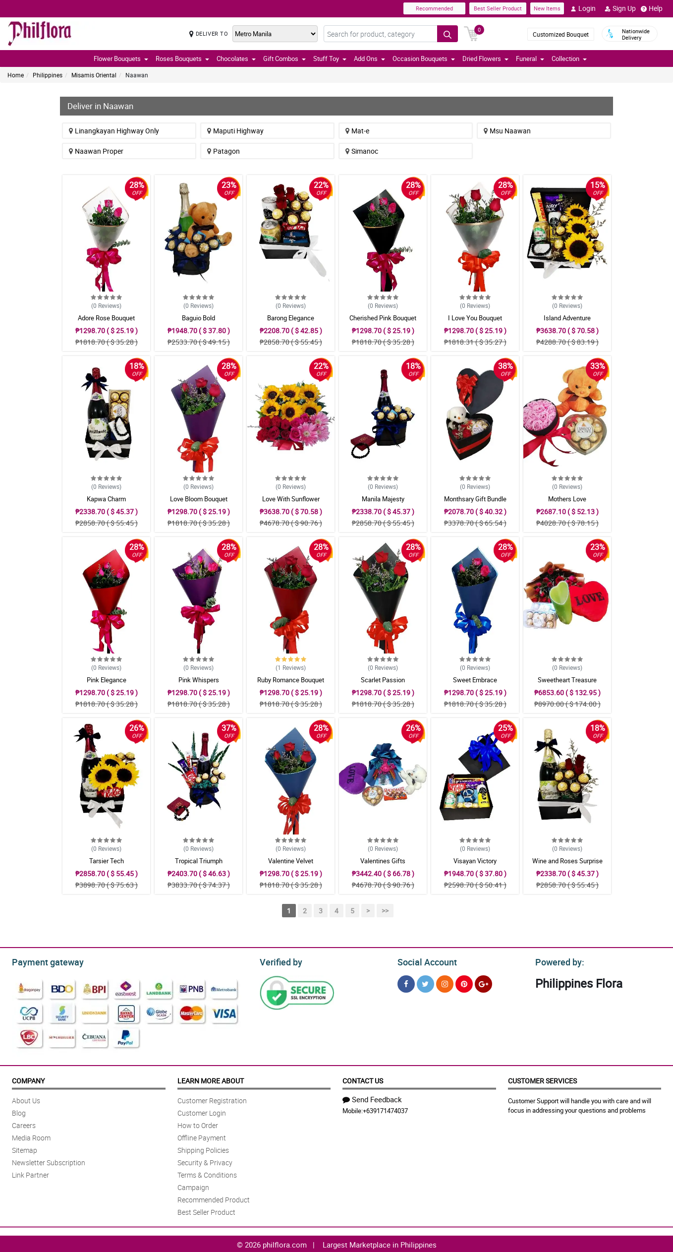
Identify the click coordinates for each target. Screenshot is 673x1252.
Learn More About (210, 1079)
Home (15, 75)
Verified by (279, 961)
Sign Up (620, 8)
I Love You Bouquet (475, 317)
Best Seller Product (498, 8)
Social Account (424, 961)
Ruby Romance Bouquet (290, 679)
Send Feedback (372, 1098)
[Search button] (447, 33)
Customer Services (542, 1079)
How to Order (197, 1124)
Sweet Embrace (475, 679)
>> (385, 910)
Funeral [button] (530, 58)
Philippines (47, 75)
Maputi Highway (235, 130)
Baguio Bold (198, 317)
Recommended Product (213, 1198)
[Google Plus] (483, 982)
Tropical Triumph (199, 860)
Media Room (31, 1136)
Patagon (223, 151)
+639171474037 (385, 1109)
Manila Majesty (383, 498)
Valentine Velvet (290, 860)
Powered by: (557, 961)
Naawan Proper (96, 151)
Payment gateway (43, 961)
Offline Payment (201, 1136)
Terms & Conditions (207, 1173)
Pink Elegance (106, 679)
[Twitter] (425, 982)
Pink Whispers (198, 679)
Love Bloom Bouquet (198, 498)
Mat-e (357, 130)
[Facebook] (406, 982)
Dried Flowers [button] (485, 58)
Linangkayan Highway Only (114, 130)
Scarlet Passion (383, 679)
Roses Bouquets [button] (182, 58)
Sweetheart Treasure (567, 679)
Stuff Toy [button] (329, 58)
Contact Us (362, 1079)
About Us (26, 1099)
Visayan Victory (475, 860)
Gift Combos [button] (284, 58)
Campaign (193, 1186)
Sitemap (24, 1148)
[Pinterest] (464, 982)
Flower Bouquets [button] (121, 58)
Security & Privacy (204, 1161)
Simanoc (361, 151)
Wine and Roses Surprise (567, 860)
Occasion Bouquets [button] (424, 58)
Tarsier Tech (106, 860)
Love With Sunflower (291, 498)
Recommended (434, 8)
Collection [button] (569, 58)
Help (652, 8)
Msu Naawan (507, 130)
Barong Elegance (290, 317)
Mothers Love (567, 498)
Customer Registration (212, 1099)
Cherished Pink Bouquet (382, 317)
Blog (19, 1111)
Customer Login (201, 1111)
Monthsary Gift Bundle (475, 498)
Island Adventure (567, 317)
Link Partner (30, 1173)
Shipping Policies (203, 1148)
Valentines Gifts (382, 860)
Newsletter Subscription (48, 1161)
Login (583, 8)
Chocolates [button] (236, 58)
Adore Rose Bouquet (106, 317)
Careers (24, 1124)
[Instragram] (444, 982)
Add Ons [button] (369, 58)
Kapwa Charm (106, 498)
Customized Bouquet (561, 34)
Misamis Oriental (93, 75)
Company (28, 1079)
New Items (547, 8)
